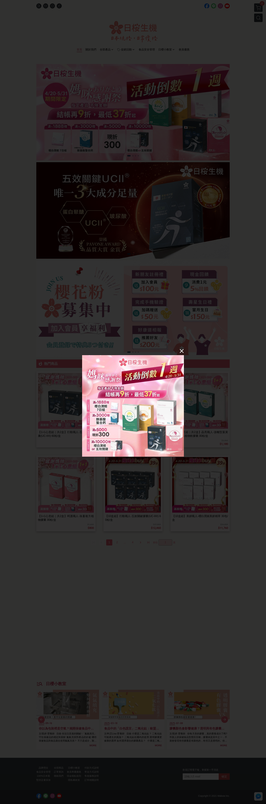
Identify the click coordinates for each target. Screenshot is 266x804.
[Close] (181, 350)
